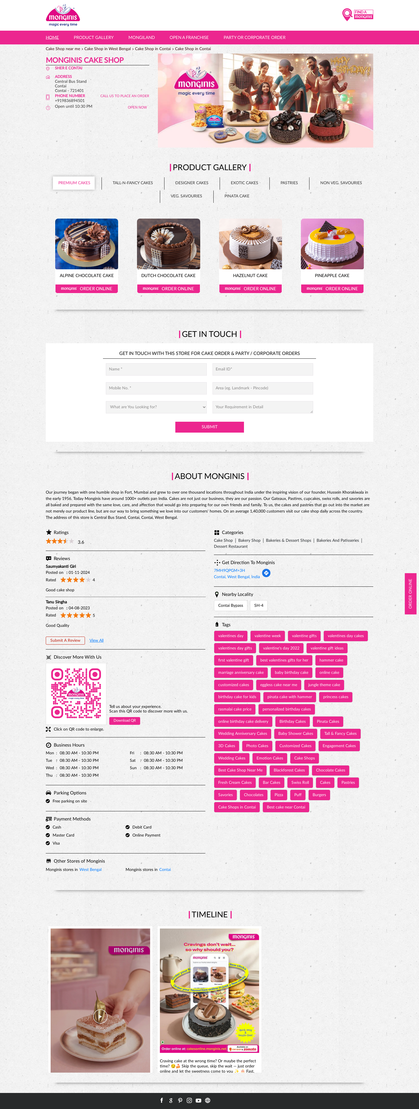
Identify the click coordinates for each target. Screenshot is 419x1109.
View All (97, 641)
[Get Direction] (266, 576)
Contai (165, 870)
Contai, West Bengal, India (237, 577)
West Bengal (91, 870)
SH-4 (258, 606)
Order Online (86, 288)
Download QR (125, 721)
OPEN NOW (137, 107)
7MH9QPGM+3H (229, 571)
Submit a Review (65, 641)
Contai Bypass (230, 606)
